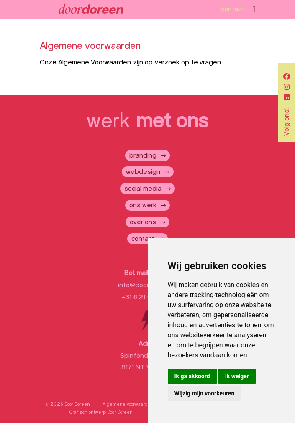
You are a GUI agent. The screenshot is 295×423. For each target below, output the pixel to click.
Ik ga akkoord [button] (192, 376)
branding (142, 155)
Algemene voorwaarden (128, 404)
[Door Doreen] (91, 9)
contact (232, 9)
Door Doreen (120, 412)
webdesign (143, 171)
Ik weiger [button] (237, 376)
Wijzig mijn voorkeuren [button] (204, 393)
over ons (143, 222)
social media (143, 188)
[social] (286, 77)
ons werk (142, 205)
